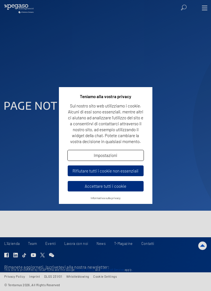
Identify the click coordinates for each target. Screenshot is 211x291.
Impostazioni (105, 155)
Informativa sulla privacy (106, 198)
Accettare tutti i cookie (105, 186)
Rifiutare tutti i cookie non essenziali (105, 170)
